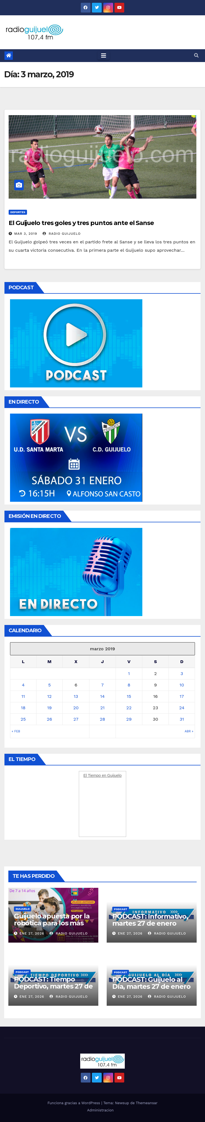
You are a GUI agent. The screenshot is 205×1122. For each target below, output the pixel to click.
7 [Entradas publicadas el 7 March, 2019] (102, 685)
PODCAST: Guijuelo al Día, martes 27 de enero (151, 982)
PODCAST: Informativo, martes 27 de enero (150, 919)
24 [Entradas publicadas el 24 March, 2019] (181, 707)
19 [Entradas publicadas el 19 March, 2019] (49, 707)
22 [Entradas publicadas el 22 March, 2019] (129, 707)
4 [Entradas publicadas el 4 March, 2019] (23, 685)
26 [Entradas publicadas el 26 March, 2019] (49, 719)
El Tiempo (92, 775)
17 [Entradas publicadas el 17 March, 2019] (182, 696)
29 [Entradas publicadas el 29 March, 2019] (128, 719)
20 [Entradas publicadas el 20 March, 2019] (76, 707)
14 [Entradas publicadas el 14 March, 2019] (102, 696)
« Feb (16, 731)
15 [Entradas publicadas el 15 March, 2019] (129, 696)
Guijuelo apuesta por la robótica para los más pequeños (51, 923)
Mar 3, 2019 (25, 234)
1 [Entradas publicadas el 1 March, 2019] (129, 673)
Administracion (100, 1110)
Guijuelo (23, 908)
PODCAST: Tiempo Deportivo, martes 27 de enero (53, 986)
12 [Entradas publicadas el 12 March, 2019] (49, 696)
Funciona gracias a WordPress (74, 1103)
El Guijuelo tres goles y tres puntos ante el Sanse (81, 223)
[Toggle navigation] (103, 55)
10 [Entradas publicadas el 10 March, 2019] (182, 685)
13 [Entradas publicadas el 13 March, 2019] (76, 696)
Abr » (189, 731)
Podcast (120, 909)
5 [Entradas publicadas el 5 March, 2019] (49, 685)
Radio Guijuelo (62, 234)
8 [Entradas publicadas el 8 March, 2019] (129, 685)
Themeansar (147, 1103)
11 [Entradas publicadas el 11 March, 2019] (23, 696)
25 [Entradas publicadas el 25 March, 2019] (23, 719)
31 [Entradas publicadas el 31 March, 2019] (182, 719)
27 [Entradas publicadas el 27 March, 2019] (76, 719)
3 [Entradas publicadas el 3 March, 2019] (181, 673)
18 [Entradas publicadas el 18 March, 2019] (23, 707)
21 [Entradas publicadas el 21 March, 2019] (102, 707)
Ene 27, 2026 (31, 933)
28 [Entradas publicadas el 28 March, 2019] (102, 719)
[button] (196, 55)
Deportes (17, 212)
